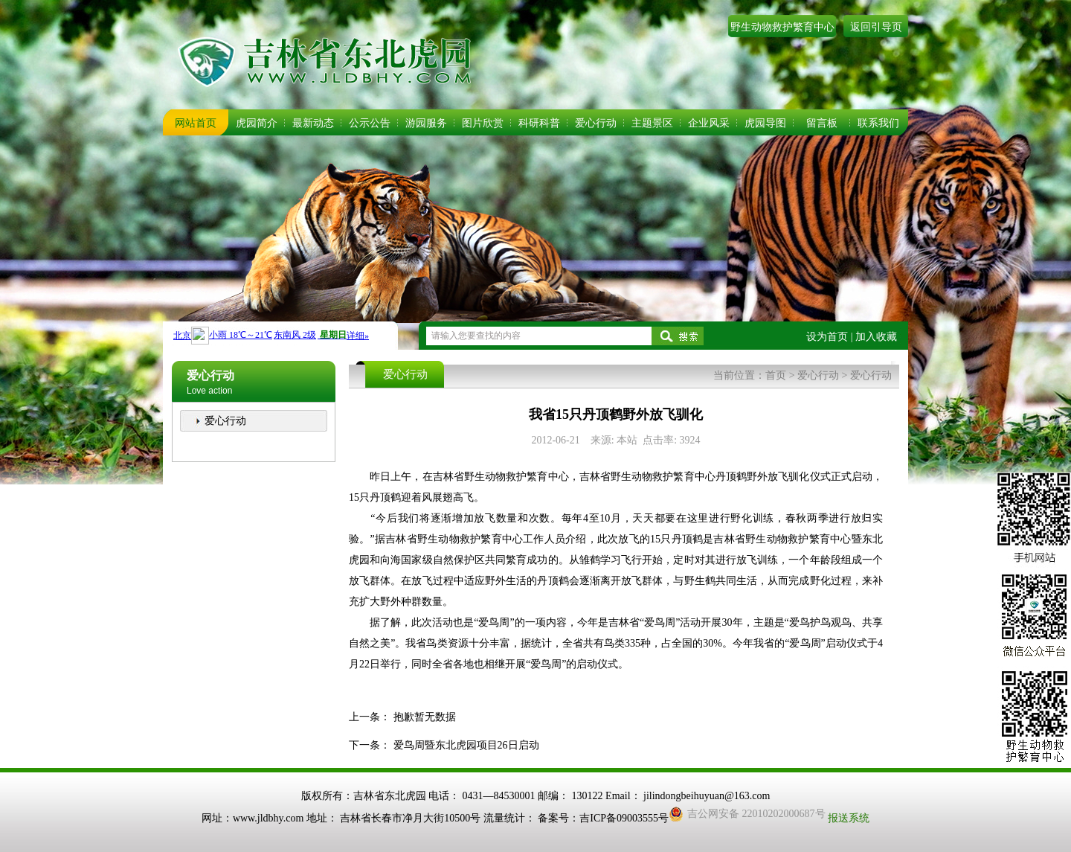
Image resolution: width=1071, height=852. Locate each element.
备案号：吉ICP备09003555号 (603, 818)
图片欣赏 (483, 123)
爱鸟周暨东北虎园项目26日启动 (466, 745)
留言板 (821, 123)
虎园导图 (765, 123)
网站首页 (195, 123)
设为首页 (827, 336)
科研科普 (539, 123)
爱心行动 (596, 123)
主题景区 (652, 123)
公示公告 (369, 123)
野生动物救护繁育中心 (782, 27)
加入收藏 (876, 336)
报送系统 (848, 818)
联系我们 (878, 123)
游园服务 (426, 123)
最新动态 (313, 123)
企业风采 (709, 123)
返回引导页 (876, 27)
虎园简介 (256, 123)
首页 (775, 375)
